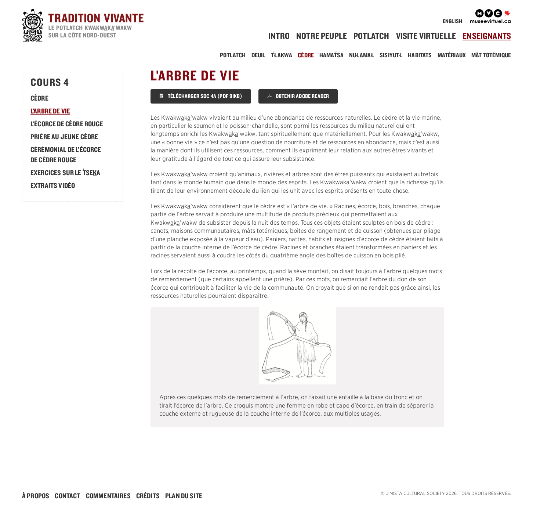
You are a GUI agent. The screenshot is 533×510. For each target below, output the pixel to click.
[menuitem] (281, 35)
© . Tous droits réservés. (446, 493)
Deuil (258, 55)
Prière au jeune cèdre (64, 136)
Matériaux (451, 55)
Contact (67, 495)
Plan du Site (183, 495)
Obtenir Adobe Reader (298, 96)
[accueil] (94, 26)
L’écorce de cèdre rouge (66, 123)
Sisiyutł (391, 55)
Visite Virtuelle (426, 35)
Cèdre (306, 55)
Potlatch (371, 35)
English (452, 21)
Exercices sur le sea (65, 172)
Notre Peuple (321, 35)
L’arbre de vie (50, 110)
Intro (279, 35)
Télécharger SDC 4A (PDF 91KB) (200, 96)
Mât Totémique (491, 55)
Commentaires (108, 495)
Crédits (148, 495)
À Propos (35, 495)
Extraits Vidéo (52, 185)
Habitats (420, 55)
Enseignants (487, 35)
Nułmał (361, 55)
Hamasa (331, 55)
